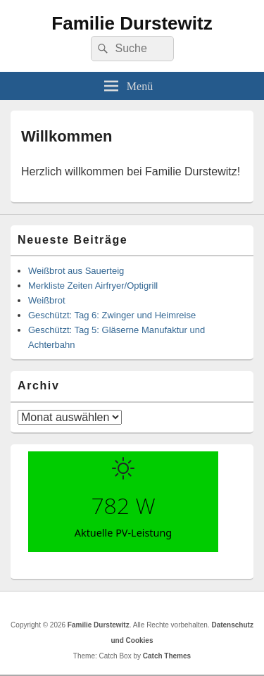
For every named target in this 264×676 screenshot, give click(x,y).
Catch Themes (167, 656)
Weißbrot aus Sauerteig (76, 270)
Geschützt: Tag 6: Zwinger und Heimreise (112, 315)
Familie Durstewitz (131, 23)
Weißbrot (46, 300)
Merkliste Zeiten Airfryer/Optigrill (93, 285)
